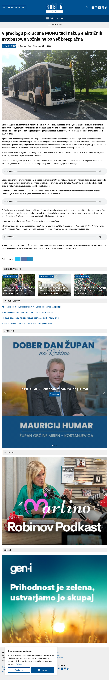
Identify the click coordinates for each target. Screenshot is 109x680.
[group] (54, 501)
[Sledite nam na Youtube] (102, 7)
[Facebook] (24, 259)
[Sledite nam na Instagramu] (96, 7)
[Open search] (87, 7)
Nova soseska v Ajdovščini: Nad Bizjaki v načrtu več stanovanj (27, 312)
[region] (31, 661)
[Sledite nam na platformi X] (99, 7)
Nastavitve (19, 670)
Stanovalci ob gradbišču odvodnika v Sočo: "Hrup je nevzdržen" (28, 323)
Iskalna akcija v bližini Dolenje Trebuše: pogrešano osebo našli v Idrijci (30, 318)
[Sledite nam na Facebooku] (92, 7)
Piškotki (19, 664)
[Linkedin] (30, 259)
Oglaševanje (58, 658)
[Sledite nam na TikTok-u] (106, 7)
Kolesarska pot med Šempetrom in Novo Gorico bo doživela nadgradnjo (31, 307)
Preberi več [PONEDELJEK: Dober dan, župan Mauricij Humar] (54, 394)
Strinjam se (42, 670)
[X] (17, 259)
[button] (14, 7)
